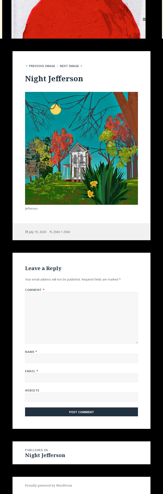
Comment (35, 290)
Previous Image (42, 66)
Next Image (69, 66)
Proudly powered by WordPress (48, 485)
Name (31, 352)
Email (31, 371)
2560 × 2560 (61, 232)
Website (32, 390)
